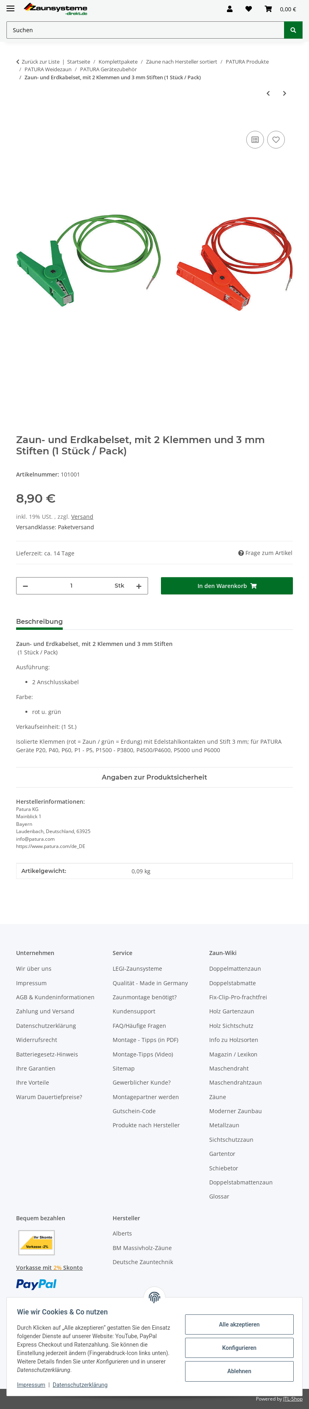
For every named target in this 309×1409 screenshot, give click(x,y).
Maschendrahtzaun (235, 1082)
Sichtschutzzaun (231, 1139)
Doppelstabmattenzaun (241, 1182)
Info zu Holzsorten (233, 1040)
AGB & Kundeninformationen (55, 997)
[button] (229, 9)
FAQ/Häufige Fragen (139, 1025)
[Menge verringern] (25, 586)
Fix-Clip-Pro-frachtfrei (238, 997)
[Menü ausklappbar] (10, 5)
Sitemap (124, 1068)
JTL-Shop (293, 1398)
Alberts (122, 1233)
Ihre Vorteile (32, 1082)
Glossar (219, 1196)
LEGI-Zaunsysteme (137, 968)
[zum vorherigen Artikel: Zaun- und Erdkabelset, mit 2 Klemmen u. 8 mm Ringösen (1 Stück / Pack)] (268, 93)
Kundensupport (134, 1011)
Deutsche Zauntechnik (143, 1262)
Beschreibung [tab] (39, 621)
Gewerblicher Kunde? (142, 1082)
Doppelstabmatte (232, 983)
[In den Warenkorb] (22, 120)
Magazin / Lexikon (233, 1054)
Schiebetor (223, 1168)
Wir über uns (34, 968)
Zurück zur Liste (41, 61)
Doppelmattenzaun (235, 968)
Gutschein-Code (134, 1111)
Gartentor (222, 1153)
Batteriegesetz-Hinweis (47, 1054)
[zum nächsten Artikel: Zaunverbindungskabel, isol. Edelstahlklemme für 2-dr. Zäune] (284, 93)
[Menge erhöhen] (139, 586)
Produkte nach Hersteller (146, 1125)
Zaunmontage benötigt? (145, 997)
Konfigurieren (236, 1348)
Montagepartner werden (146, 1097)
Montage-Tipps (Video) (143, 1054)
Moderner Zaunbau (235, 1111)
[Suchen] (293, 30)
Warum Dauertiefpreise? (49, 1097)
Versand (82, 516)
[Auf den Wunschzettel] (276, 140)
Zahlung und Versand (45, 1011)
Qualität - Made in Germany (150, 983)
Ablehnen (236, 1371)
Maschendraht (229, 1068)
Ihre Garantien (36, 1068)
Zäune (217, 1097)
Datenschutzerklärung (83, 1385)
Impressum (34, 1385)
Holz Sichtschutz (231, 1025)
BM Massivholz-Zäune (142, 1248)
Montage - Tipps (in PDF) (145, 1040)
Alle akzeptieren (236, 1324)
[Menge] (71, 586)
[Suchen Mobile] (145, 30)
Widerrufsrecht (36, 1040)
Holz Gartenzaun (231, 1011)
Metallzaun (224, 1125)
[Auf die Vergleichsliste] (255, 140)
